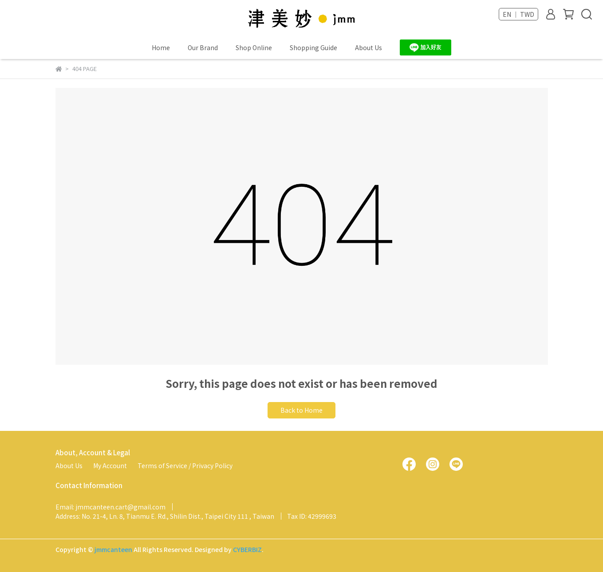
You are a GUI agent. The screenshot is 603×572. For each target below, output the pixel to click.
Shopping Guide (313, 47)
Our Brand (203, 47)
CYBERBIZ (247, 549)
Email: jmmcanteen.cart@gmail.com (110, 506)
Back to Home (301, 410)
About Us (368, 47)
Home (161, 47)
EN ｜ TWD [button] (518, 14)
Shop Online (254, 47)
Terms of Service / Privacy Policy (185, 465)
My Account (110, 465)
